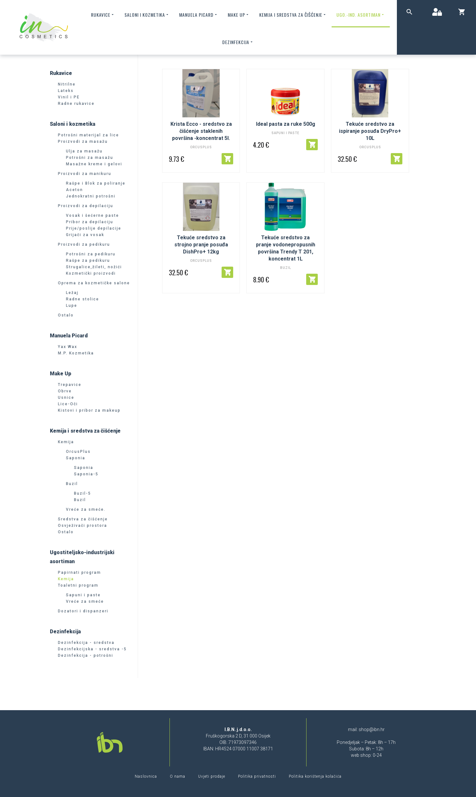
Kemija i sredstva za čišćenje (293, 14)
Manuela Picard (198, 14)
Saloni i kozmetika (146, 14)
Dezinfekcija (238, 42)
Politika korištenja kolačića (315, 776)
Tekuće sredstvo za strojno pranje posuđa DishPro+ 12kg (201, 244)
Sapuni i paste (285, 133)
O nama (177, 776)
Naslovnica (146, 776)
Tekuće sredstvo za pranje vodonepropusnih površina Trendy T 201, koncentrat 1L (285, 248)
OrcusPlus (201, 147)
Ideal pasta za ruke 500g (285, 124)
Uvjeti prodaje (211, 776)
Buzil (285, 268)
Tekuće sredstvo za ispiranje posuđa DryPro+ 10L (370, 131)
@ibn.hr (377, 729)
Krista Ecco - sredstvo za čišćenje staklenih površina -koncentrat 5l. (201, 131)
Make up (239, 14)
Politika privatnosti (257, 776)
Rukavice (103, 14)
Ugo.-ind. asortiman (360, 14)
